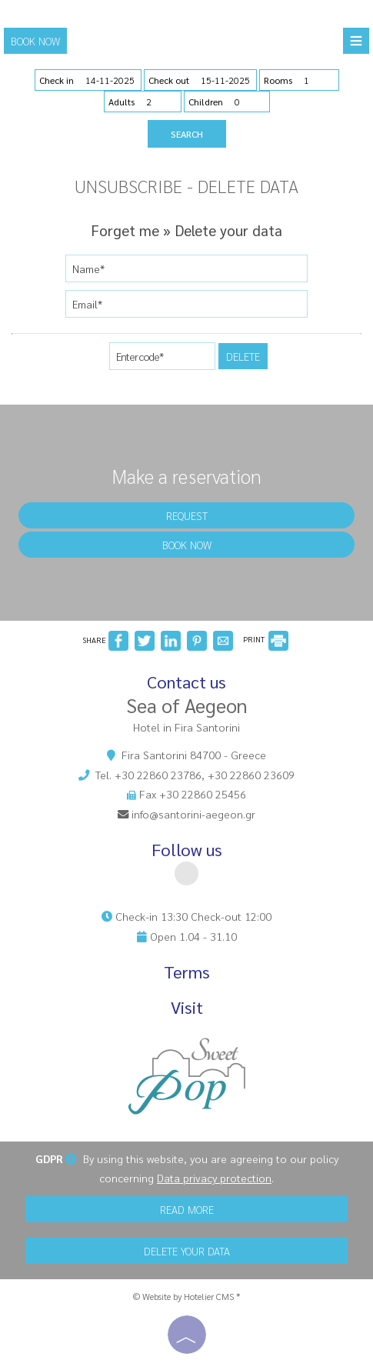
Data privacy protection (214, 1178)
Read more (187, 1209)
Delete (243, 356)
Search (187, 134)
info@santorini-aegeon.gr (193, 814)
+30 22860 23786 (158, 775)
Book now (35, 41)
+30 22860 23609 (251, 775)
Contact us (186, 681)
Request (187, 515)
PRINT (265, 639)
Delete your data (187, 1251)
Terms (187, 972)
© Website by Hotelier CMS (184, 1296)
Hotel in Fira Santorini (186, 727)
